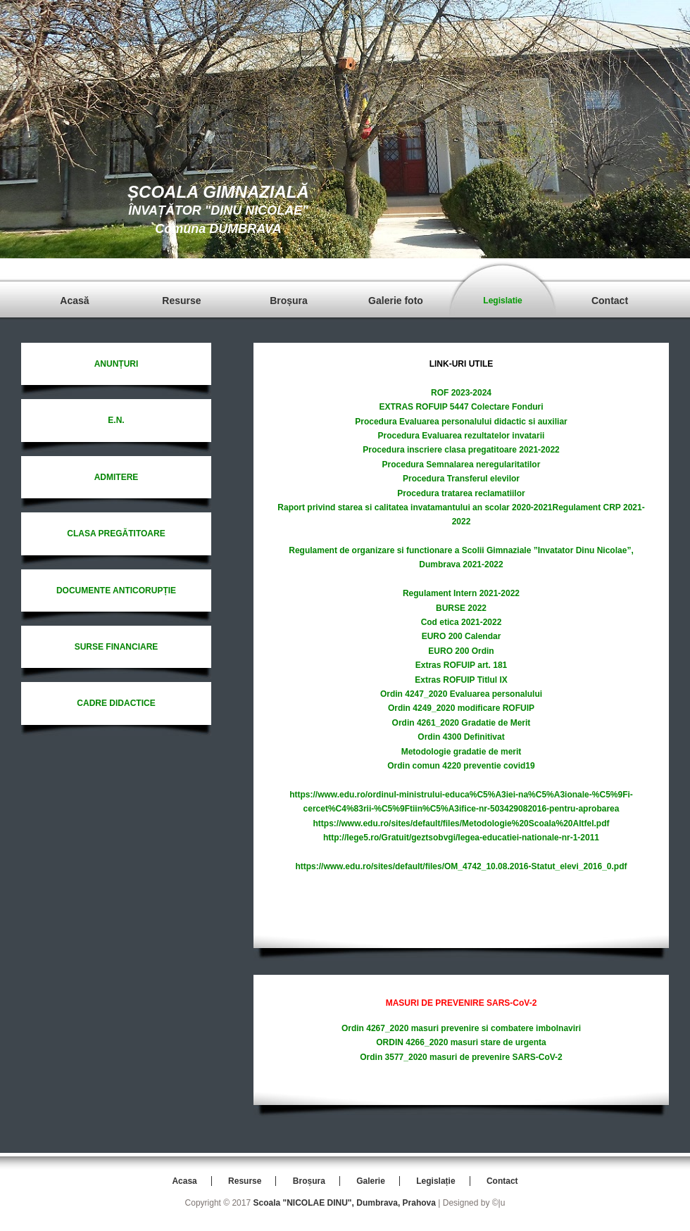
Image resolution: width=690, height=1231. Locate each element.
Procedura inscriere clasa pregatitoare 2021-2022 (461, 450)
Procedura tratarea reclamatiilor (461, 493)
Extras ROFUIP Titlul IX (461, 680)
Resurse (181, 300)
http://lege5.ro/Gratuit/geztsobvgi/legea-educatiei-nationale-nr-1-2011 (461, 837)
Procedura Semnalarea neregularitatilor (461, 464)
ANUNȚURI (116, 364)
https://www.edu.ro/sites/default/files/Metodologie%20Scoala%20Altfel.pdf (461, 823)
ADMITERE (116, 477)
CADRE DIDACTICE (116, 703)
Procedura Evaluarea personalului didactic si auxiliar (461, 422)
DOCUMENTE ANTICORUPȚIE (116, 590)
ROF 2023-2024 (461, 393)
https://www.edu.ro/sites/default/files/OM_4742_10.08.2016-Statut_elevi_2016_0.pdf (461, 866)
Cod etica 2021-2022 (461, 622)
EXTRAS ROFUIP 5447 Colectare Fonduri (461, 407)
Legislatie (502, 300)
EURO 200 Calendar (461, 636)
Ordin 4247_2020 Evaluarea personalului (461, 694)
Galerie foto (395, 300)
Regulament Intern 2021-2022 (461, 593)
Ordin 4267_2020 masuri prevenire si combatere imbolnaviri (461, 1028)
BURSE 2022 (461, 608)
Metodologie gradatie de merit (461, 752)
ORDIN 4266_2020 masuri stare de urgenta (461, 1042)
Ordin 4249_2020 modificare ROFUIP (461, 708)
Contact (609, 300)
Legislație (435, 1181)
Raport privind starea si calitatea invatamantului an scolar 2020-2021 (414, 507)
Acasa (184, 1181)
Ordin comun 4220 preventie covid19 (460, 766)
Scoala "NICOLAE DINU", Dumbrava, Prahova (344, 1203)
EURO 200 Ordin (461, 651)
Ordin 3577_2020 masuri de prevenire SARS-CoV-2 (461, 1057)
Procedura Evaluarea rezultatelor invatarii (461, 436)
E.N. (116, 420)
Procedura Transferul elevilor (461, 479)
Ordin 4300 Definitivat (461, 737)
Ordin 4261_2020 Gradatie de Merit (461, 723)
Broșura (289, 300)
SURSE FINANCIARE (116, 647)
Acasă (74, 300)
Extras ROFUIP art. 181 (461, 665)
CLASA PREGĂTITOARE (116, 533)
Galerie (370, 1181)
